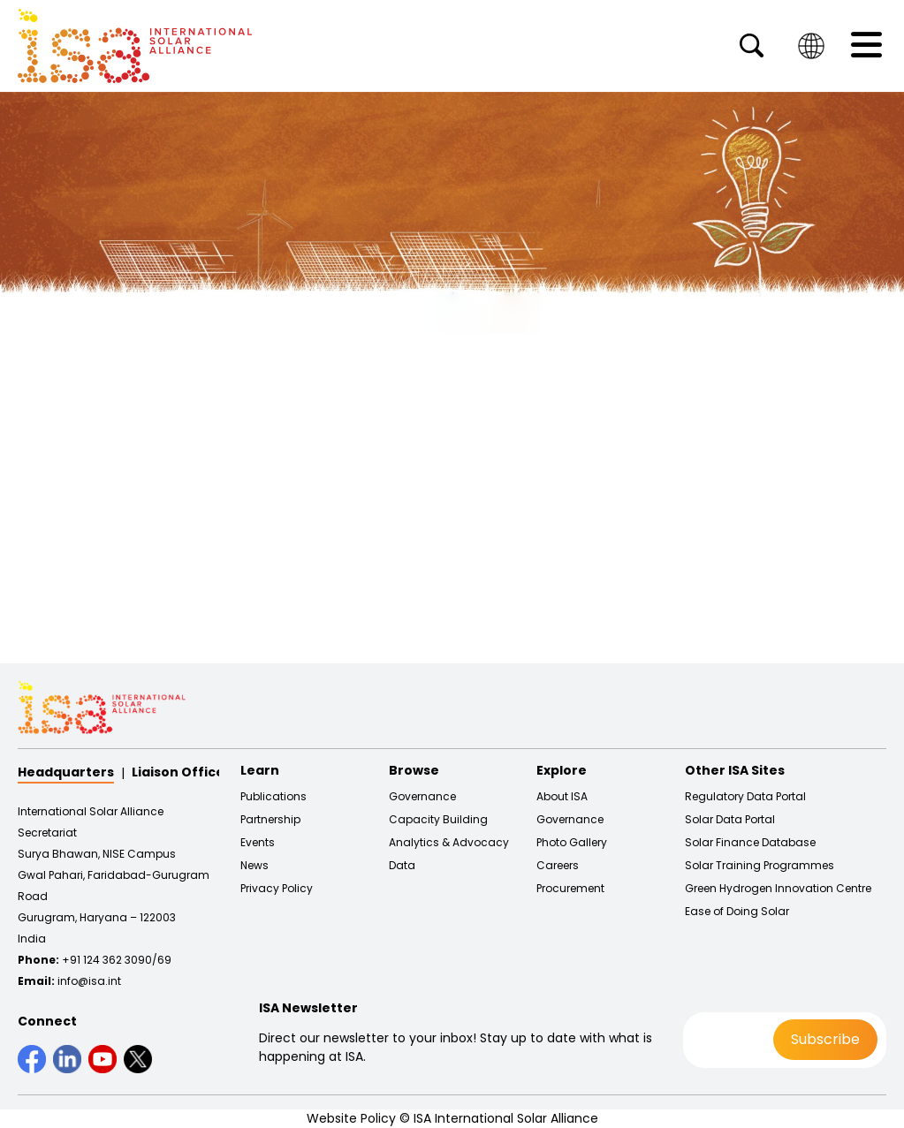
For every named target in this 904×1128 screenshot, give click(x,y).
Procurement (570, 888)
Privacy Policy (276, 888)
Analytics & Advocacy (449, 842)
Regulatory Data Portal (745, 796)
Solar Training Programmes (759, 865)
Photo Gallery (571, 842)
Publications (273, 796)
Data (402, 865)
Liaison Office (178, 772)
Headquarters (66, 772)
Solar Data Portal (730, 819)
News (254, 865)
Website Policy (351, 1118)
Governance (422, 796)
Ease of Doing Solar (737, 911)
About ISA (562, 796)
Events (257, 842)
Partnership (270, 819)
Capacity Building (438, 819)
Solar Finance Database (750, 842)
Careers (557, 865)
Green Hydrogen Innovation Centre (778, 888)
